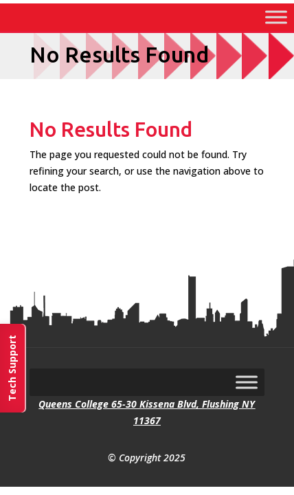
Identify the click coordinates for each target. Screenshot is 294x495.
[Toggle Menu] (276, 16)
